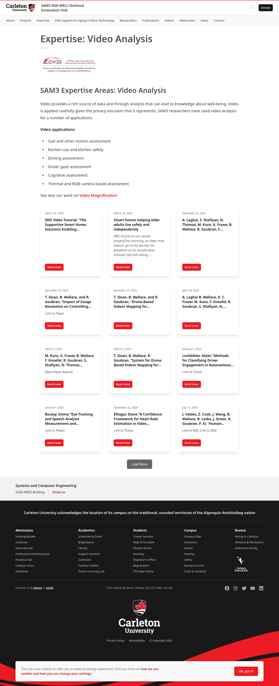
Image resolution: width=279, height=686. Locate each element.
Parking (189, 554)
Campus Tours (25, 565)
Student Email (142, 548)
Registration (141, 565)
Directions (190, 542)
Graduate (22, 542)
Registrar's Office (144, 560)
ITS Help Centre (143, 571)
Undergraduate (25, 536)
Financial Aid (24, 560)
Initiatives (22, 571)
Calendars (84, 560)
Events (188, 548)
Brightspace (86, 542)
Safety (188, 560)
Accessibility (137, 640)
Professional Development (33, 554)
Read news (55, 268)
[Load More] (139, 464)
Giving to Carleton (246, 536)
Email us (59, 492)
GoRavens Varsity (246, 548)
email (49, 588)
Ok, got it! (246, 671)
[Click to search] (253, 7)
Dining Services (194, 565)
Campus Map (192, 536)
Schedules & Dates (90, 536)
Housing (138, 554)
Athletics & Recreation (249, 542)
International (24, 548)
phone (37, 588)
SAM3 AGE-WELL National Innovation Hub (62, 7)
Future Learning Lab (91, 571)
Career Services (143, 536)
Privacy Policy (115, 640)
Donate (265, 8)
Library (82, 548)
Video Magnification (98, 195)
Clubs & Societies (195, 571)
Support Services (89, 554)
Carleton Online (88, 565)
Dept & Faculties (143, 542)
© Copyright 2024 (160, 640)
